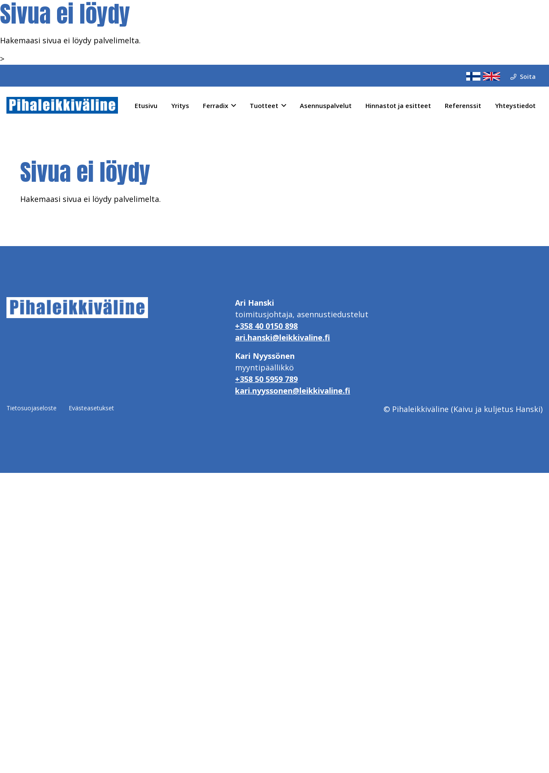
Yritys (180, 105)
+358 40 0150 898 (266, 326)
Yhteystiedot (515, 105)
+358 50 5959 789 (266, 379)
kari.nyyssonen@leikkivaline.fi (292, 390)
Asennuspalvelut (326, 105)
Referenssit (463, 105)
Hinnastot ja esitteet (398, 105)
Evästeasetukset (91, 408)
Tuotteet (264, 105)
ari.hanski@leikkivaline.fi (282, 337)
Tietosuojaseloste (31, 408)
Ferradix (215, 105)
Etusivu (146, 105)
